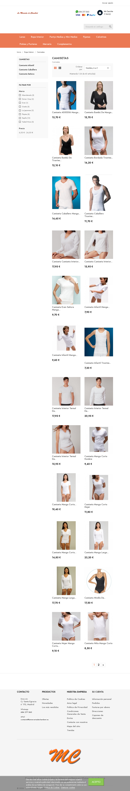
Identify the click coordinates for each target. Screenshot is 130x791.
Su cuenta (98, 691)
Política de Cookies (52, 787)
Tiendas (70, 730)
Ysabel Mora (28, 122)
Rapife (26, 118)
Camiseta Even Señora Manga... (63, 308)
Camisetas (24, 59)
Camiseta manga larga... (96, 552)
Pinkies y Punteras (28, 44)
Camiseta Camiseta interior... (66, 261)
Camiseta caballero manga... (66, 213)
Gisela (25, 106)
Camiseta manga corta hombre (95, 458)
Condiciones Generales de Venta (76, 713)
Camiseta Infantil (26, 65)
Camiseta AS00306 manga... (66, 112)
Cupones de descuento (97, 717)
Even (25, 103)
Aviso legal (72, 703)
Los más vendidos (50, 707)
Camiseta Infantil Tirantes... (97, 362)
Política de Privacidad (77, 707)
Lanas (22, 36)
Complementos (64, 44)
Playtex (26, 114)
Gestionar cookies (68, 787)
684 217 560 (84, 11)
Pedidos (96, 703)
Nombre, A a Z (98, 68)
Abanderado (28, 95)
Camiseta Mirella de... (94, 597)
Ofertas (45, 699)
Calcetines (101, 36)
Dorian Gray (28, 99)
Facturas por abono (101, 707)
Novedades (47, 703)
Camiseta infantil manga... (97, 307)
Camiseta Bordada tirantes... (98, 157)
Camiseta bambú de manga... (98, 112)
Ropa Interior (37, 36)
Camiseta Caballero (28, 69)
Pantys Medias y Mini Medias (63, 36)
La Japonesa (28, 110)
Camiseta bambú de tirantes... (62, 159)
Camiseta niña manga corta (98, 643)
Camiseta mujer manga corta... (63, 644)
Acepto (96, 782)
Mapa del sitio (73, 726)
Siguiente (103, 665)
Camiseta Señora (26, 74)
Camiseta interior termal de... (64, 410)
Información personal (101, 699)
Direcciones (97, 711)
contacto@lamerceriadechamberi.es (35, 719)
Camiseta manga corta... (64, 504)
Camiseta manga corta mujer (95, 506)
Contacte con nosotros (77, 722)
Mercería (47, 44)
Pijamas (86, 36)
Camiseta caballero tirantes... (94, 215)
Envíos (70, 718)
